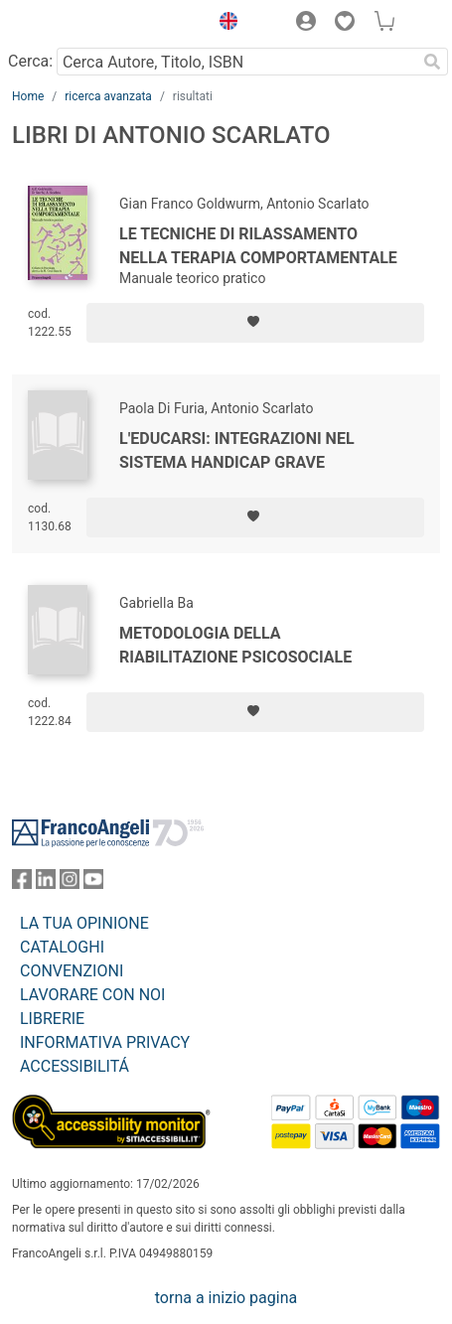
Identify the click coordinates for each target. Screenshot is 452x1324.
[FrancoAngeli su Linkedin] (46, 883)
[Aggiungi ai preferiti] (255, 323)
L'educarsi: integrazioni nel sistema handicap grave (237, 450)
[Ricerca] (432, 61)
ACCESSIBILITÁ (74, 1066)
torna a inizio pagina (226, 1297)
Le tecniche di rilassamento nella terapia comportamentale (258, 245)
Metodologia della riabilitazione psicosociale (235, 645)
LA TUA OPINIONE (84, 923)
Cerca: (30, 61)
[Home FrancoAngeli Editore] (79, 24)
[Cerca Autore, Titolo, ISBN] (236, 61)
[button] (223, 24)
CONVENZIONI (71, 970)
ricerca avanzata (108, 96)
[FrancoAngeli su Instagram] (69, 883)
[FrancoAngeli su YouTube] (93, 883)
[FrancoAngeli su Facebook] (22, 883)
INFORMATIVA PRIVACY (105, 1042)
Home (28, 96)
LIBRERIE (52, 1018)
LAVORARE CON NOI (92, 994)
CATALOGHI (62, 947)
